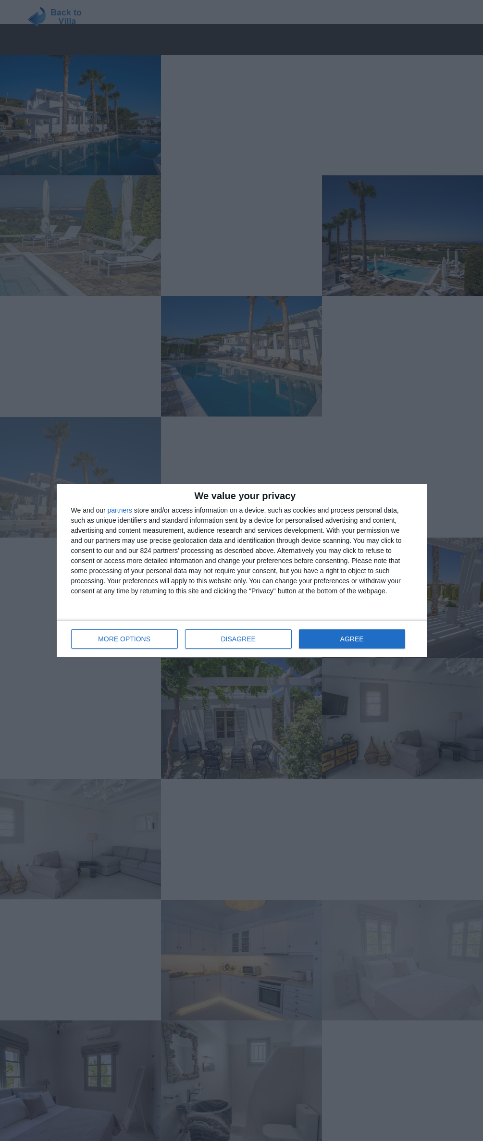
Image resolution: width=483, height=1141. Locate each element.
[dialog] (242, 570)
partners (120, 510)
